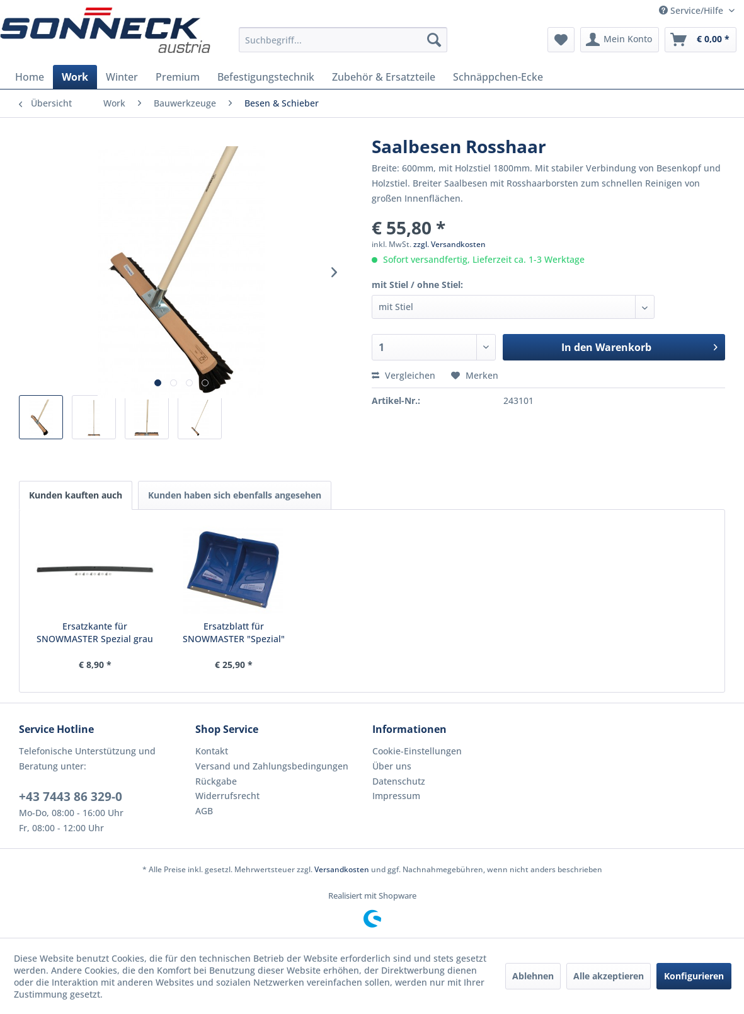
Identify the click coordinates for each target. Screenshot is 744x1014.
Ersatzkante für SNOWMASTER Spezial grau (95, 632)
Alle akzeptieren (608, 976)
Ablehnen (533, 976)
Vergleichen (403, 375)
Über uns (391, 766)
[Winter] (122, 77)
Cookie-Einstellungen (417, 751)
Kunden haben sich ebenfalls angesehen (234, 495)
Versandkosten (341, 869)
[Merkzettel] (561, 39)
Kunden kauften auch (75, 495)
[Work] (75, 77)
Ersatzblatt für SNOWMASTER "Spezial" (234, 632)
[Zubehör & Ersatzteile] (383, 77)
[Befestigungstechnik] (266, 77)
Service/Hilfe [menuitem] (692, 10)
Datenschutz (398, 781)
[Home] (29, 77)
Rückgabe (216, 781)
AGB (204, 811)
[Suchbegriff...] (343, 39)
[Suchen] (434, 39)
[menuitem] (343, 39)
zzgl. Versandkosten (449, 244)
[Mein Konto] (619, 39)
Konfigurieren (694, 976)
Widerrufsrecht (227, 796)
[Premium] (178, 77)
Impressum (396, 796)
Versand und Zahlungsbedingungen (271, 766)
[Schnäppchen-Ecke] (498, 77)
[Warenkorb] (700, 39)
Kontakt (211, 751)
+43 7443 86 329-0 (70, 796)
